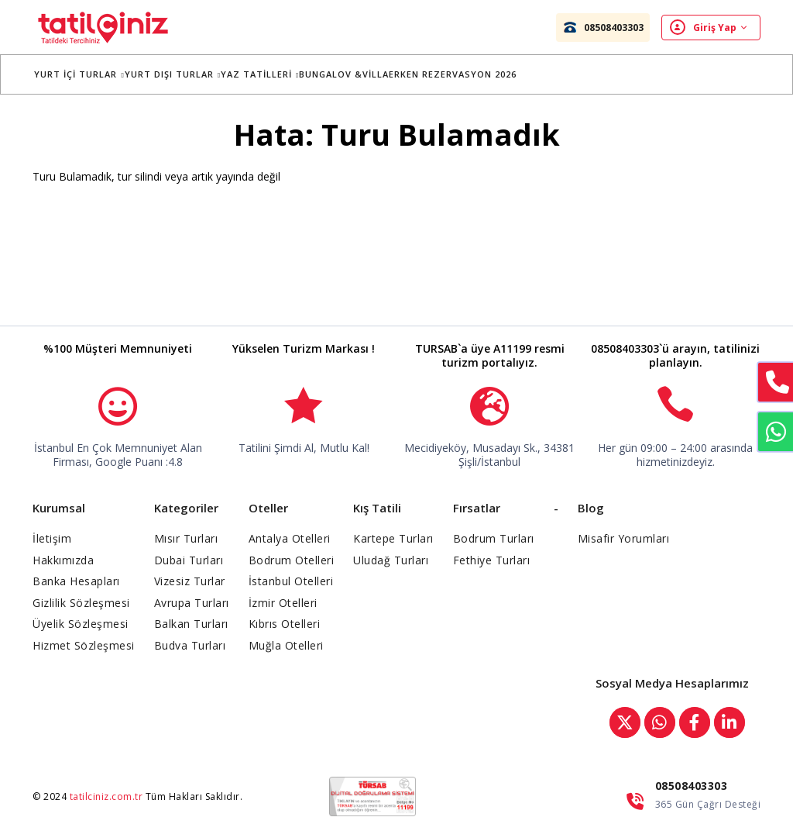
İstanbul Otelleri (291, 581)
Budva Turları (190, 645)
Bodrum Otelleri (292, 560)
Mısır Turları (186, 538)
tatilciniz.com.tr (106, 796)
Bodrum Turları (493, 538)
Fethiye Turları (491, 560)
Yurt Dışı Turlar (182, 74)
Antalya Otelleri (290, 538)
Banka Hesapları (76, 581)
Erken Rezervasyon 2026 (463, 74)
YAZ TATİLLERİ (270, 74)
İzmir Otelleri (283, 602)
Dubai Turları (189, 560)
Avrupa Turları (191, 602)
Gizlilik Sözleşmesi (81, 602)
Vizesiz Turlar (189, 581)
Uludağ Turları (390, 560)
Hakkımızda (63, 560)
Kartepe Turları (393, 538)
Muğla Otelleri (286, 645)
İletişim (52, 538)
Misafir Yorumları (624, 538)
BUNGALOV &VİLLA (354, 74)
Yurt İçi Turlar (89, 74)
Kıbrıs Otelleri (285, 623)
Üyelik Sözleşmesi (81, 623)
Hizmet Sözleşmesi (84, 645)
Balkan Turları (191, 623)
